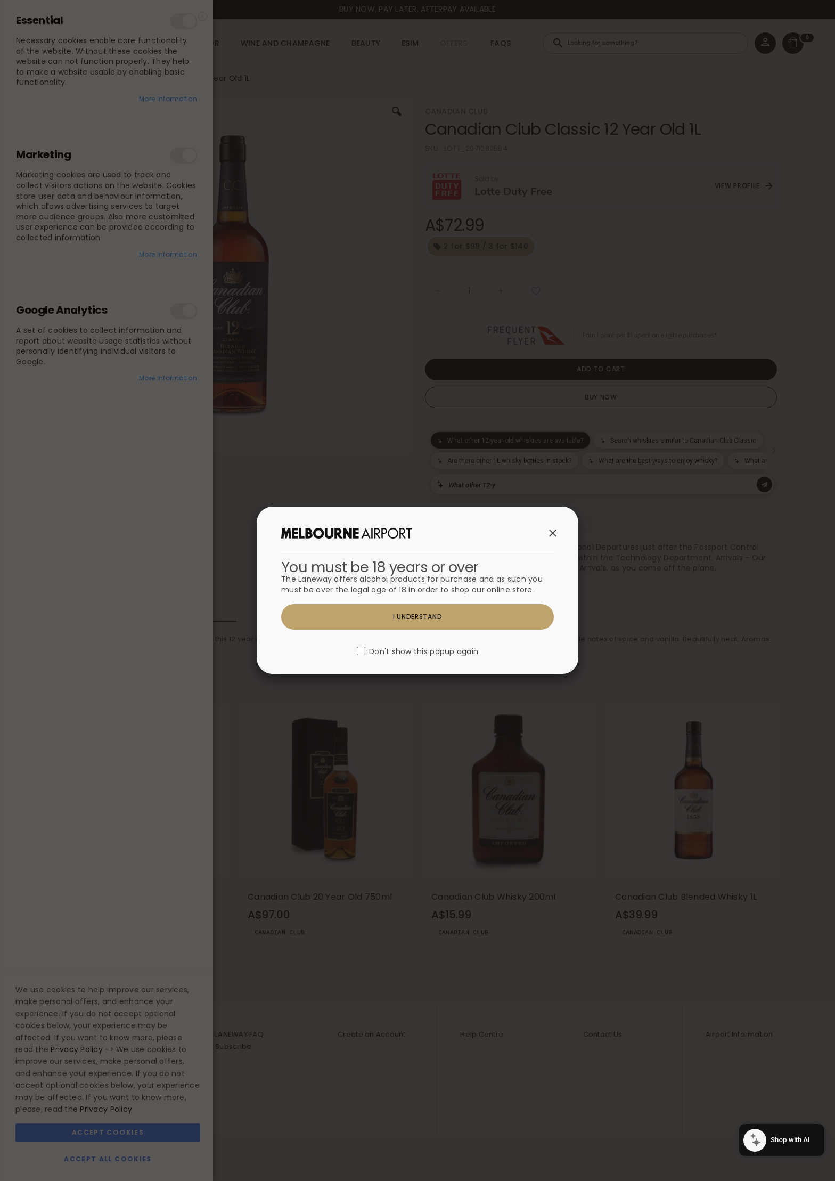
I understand (418, 616)
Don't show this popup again (423, 652)
